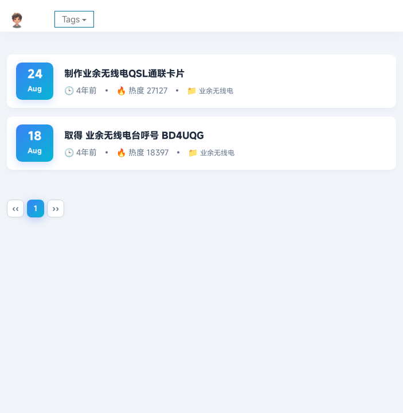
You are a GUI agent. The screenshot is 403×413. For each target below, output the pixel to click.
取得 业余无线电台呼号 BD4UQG (146, 135)
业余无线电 (222, 90)
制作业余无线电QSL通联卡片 (135, 73)
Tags (74, 19)
